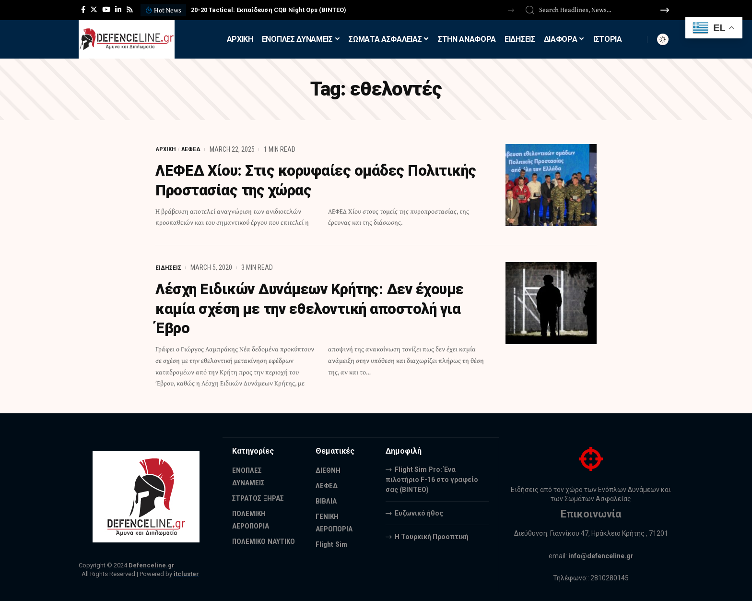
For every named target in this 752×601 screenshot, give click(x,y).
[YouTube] (106, 9)
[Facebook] (83, 9)
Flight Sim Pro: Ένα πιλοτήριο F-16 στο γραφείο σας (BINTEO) (432, 478)
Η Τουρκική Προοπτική (432, 535)
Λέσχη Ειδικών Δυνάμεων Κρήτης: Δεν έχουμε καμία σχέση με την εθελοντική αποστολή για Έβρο (318, 307)
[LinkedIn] (118, 9)
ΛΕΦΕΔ (192, 149)
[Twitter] (94, 9)
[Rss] (130, 9)
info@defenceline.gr (601, 554)
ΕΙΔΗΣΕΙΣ (168, 267)
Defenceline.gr (152, 563)
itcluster (186, 572)
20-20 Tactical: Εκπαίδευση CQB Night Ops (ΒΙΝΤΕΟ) (268, 9)
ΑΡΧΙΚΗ (166, 149)
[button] (511, 10)
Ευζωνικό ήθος (419, 511)
